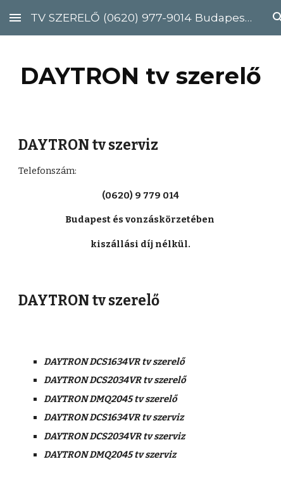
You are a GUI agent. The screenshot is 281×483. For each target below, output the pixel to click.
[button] (15, 17)
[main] (140, 76)
